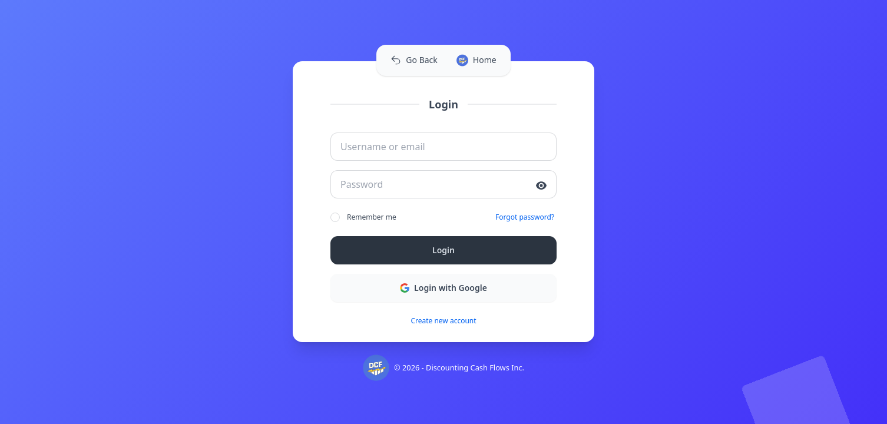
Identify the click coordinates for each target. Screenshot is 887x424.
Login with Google (443, 287)
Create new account (443, 321)
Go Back (413, 59)
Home (476, 60)
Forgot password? (524, 217)
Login (443, 250)
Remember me (363, 217)
